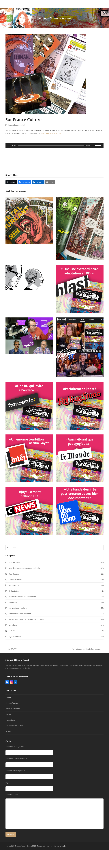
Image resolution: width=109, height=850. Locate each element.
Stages (8, 714)
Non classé (13, 625)
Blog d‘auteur (14, 574)
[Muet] (92, 145)
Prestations (10, 720)
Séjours (12, 631)
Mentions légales (60, 846)
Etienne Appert (11, 703)
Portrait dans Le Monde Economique (88, 649)
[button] (102, 4)
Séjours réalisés (15, 636)
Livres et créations (12, 708)
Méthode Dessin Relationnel (20, 614)
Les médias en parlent (16, 125)
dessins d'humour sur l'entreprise (22, 596)
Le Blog (8, 731)
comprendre (14, 585)
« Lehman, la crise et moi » (51, 133)
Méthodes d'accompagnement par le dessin (26, 619)
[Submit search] (101, 547)
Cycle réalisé (14, 591)
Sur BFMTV (10, 649)
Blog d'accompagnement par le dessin (24, 568)
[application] (54, 145)
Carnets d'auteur (15, 579)
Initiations (13, 602)
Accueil (8, 697)
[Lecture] (9, 145)
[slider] (51, 145)
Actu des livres (14, 562)
